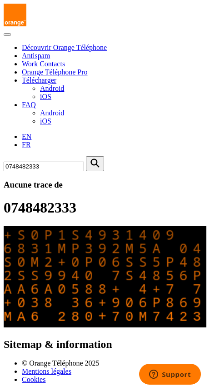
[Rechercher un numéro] (44, 166)
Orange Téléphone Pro (55, 72)
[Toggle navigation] (7, 34)
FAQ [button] (29, 105)
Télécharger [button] (39, 80)
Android (52, 88)
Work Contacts (43, 64)
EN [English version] (26, 136)
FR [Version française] (26, 144)
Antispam (36, 55)
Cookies (33, 379)
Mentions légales (46, 371)
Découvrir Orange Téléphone (64, 47)
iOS (45, 96)
